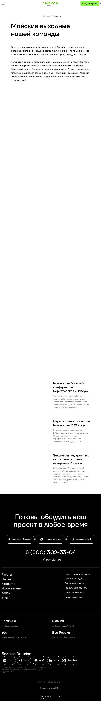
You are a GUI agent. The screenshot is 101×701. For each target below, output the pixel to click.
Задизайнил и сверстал (46, 697)
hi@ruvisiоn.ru (51, 559)
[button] (89, 3)
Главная (46, 16)
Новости (57, 16)
